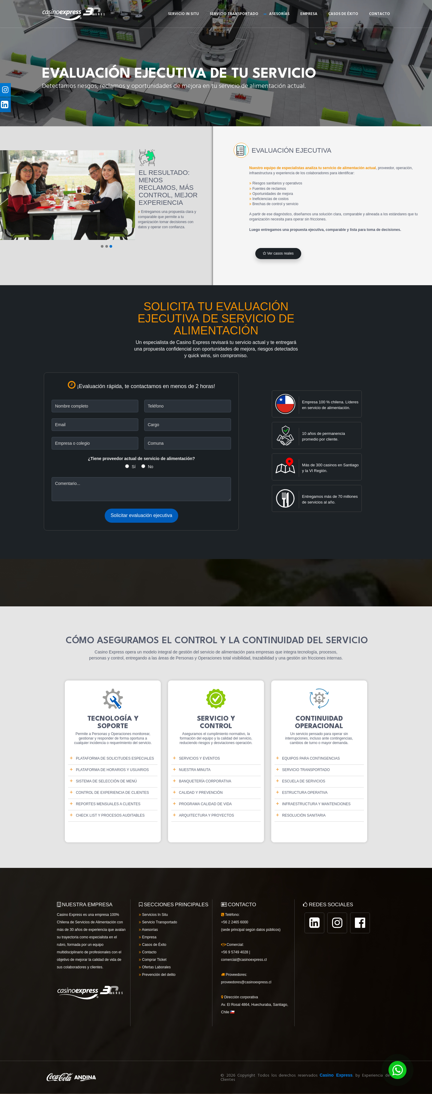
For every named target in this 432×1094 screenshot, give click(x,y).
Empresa (308, 14)
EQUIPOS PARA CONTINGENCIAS (311, 758)
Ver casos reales (278, 253)
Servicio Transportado (234, 14)
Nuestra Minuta (195, 770)
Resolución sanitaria (304, 815)
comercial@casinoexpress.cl (244, 960)
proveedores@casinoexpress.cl (246, 982)
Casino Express (336, 1075)
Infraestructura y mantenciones (316, 804)
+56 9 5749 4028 (234, 952)
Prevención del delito (157, 975)
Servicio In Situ (183, 14)
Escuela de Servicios (303, 781)
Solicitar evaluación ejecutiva (141, 515)
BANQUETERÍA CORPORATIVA (205, 781)
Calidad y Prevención (201, 793)
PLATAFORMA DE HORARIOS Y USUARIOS (112, 770)
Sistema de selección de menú (106, 781)
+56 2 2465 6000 (234, 922)
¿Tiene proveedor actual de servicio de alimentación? (141, 458)
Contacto (379, 14)
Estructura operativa (305, 793)
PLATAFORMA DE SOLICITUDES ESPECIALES (115, 758)
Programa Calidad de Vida (205, 804)
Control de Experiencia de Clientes (112, 793)
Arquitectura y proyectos (206, 815)
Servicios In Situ (153, 915)
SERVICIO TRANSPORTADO (306, 770)
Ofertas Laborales (155, 967)
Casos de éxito (343, 14)
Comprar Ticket (152, 960)
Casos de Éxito (152, 945)
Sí (134, 466)
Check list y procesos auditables (110, 815)
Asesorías (279, 14)
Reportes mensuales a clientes (108, 804)
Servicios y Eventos (199, 758)
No (150, 466)
